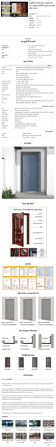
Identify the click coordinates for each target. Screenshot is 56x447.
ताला (20, 108)
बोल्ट (41, 108)
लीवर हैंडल (17, 108)
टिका (23, 108)
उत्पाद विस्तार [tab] (28, 38)
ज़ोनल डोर (4, 379)
